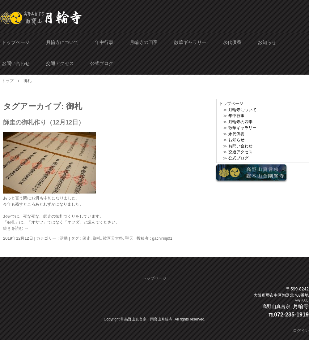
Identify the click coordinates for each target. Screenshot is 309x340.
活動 (64, 238)
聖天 (129, 238)
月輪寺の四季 (144, 42)
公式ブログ (101, 63)
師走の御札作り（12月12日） (43, 122)
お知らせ (267, 42)
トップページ (16, 42)
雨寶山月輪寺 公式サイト (41, 18)
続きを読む (15, 228)
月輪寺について (62, 42)
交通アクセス (60, 63)
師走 (87, 238)
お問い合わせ (16, 63)
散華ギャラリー (190, 42)
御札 (97, 238)
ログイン (301, 330)
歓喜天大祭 (113, 238)
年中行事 (104, 42)
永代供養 (232, 42)
